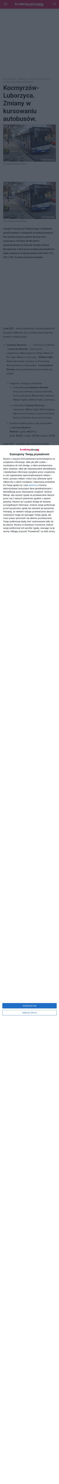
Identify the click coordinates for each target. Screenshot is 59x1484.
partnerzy (33, 485)
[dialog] (29, 964)
